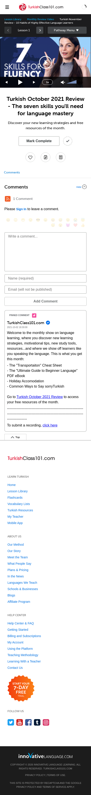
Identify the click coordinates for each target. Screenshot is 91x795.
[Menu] (7, 7)
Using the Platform (20, 648)
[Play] (20, 82)
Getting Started (17, 629)
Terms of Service (54, 787)
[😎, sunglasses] (38, 220)
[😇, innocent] (83, 220)
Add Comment (45, 301)
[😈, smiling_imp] (68, 225)
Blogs (11, 595)
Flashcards (14, 497)
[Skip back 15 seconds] (6, 82)
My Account (15, 642)
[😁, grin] (23, 220)
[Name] (45, 278)
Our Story (14, 551)
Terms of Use (56, 775)
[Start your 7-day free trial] (21, 688)
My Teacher (15, 516)
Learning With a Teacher (24, 661)
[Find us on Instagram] (46, 722)
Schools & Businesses (22, 589)
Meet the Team (17, 557)
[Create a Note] (45, 157)
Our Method (15, 544)
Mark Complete (39, 141)
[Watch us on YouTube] (19, 722)
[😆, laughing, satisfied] (53, 220)
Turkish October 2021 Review (39, 397)
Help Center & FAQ (20, 623)
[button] (84, 7)
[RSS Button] (7, 199)
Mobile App (15, 523)
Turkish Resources (20, 510)
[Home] (41, 10)
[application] (45, 62)
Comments (12, 172)
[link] (39, 30)
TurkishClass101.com (57, 768)
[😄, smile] (8, 220)
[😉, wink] (68, 220)
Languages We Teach (22, 582)
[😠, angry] (45, 220)
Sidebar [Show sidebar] (67, 30)
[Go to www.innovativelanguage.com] (45, 755)
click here (50, 425)
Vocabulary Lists (18, 504)
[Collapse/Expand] (45, 186)
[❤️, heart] (75, 225)
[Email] (45, 289)
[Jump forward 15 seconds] (34, 82)
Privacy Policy (35, 775)
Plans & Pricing (17, 570)
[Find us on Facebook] (28, 722)
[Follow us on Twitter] (10, 722)
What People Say (19, 563)
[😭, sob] (75, 220)
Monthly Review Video (40, 19)
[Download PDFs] (61, 157)
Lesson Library (12, 19)
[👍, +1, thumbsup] (83, 225)
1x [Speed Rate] (47, 82)
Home (11, 485)
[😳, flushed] (15, 220)
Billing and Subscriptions (24, 636)
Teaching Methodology (22, 655)
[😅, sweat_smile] (60, 220)
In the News (15, 576)
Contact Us (15, 667)
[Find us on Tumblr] (37, 722)
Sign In (21, 209)
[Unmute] (63, 82)
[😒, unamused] (30, 220)
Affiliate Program (18, 601)
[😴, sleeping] (53, 225)
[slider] (72, 82)
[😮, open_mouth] (60, 225)
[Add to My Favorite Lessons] (30, 157)
